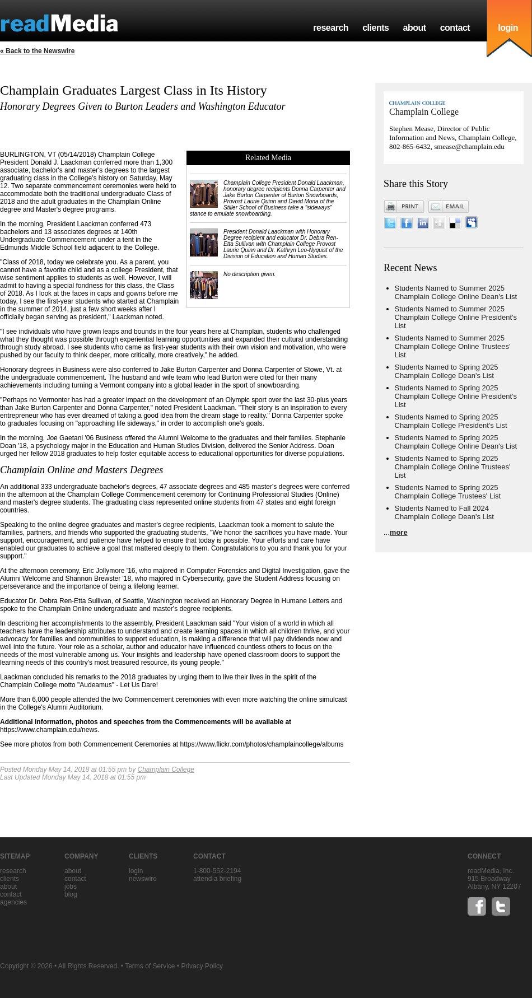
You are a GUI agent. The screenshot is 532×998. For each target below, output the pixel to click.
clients (375, 27)
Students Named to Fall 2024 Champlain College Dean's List (444, 512)
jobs (70, 886)
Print (404, 206)
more (399, 532)
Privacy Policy (202, 966)
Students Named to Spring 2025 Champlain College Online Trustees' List (453, 466)
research (330, 27)
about (414, 27)
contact (455, 27)
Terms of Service (150, 966)
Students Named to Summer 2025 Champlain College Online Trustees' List (453, 346)
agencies (13, 902)
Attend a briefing (217, 879)
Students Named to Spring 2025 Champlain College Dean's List (446, 371)
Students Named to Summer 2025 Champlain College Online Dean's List (456, 292)
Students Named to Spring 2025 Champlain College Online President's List (456, 396)
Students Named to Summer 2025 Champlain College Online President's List (456, 317)
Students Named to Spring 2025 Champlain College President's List (451, 421)
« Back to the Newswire (37, 51)
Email (448, 206)
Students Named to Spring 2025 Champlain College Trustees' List (448, 491)
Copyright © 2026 (26, 966)
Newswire (143, 879)
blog (70, 894)
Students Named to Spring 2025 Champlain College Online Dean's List (456, 441)
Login (136, 871)
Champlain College (165, 769)
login (508, 27)
